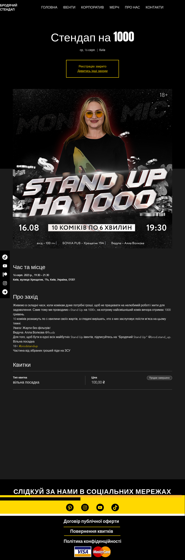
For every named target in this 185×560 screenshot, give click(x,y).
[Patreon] (5, 274)
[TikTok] (5, 257)
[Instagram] (5, 283)
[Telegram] (5, 292)
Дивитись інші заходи (92, 71)
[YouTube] (5, 265)
